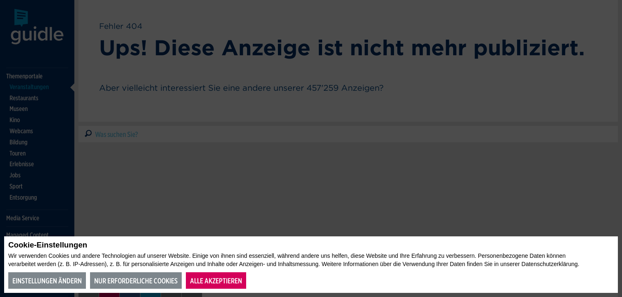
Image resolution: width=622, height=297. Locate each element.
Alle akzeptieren (216, 280)
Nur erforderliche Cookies (136, 280)
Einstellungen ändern (47, 280)
